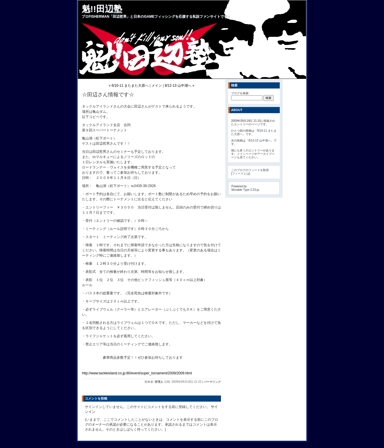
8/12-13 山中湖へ (259, 140)
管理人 (159, 381)
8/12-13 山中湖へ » (179, 86)
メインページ (245, 153)
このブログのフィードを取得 (250, 170)
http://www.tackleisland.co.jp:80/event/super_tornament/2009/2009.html (137, 373)
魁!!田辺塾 (102, 9)
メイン (156, 86)
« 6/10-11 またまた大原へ (129, 86)
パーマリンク (212, 381)
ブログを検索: (240, 93)
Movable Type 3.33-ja (245, 189)
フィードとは (240, 173)
